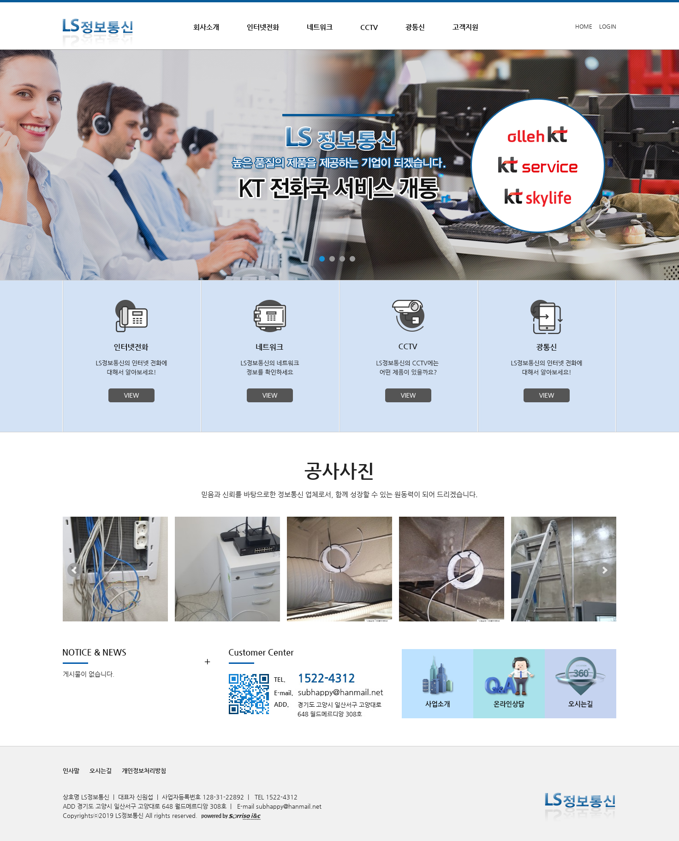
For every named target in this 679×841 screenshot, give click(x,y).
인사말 (71, 770)
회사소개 (206, 27)
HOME (583, 26)
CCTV (369, 27)
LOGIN (607, 26)
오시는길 (100, 770)
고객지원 (465, 27)
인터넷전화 (263, 27)
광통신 (415, 27)
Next (604, 570)
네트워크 (320, 27)
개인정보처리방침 (144, 770)
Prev (74, 570)
